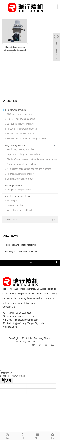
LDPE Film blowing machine (21, 124)
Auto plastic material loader (20, 210)
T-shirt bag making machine (20, 149)
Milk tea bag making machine (21, 174)
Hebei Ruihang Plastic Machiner (20, 245)
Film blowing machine (16, 110)
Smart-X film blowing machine (21, 133)
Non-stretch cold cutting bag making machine (29, 169)
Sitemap (40, 341)
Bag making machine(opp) (20, 178)
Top (52, 435)
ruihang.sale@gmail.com (26, 320)
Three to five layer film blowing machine (26, 138)
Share (7, 435)
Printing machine (13, 185)
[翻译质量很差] (9, 380)
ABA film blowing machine (19, 114)
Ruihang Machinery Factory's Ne (21, 251)
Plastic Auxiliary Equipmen (18, 196)
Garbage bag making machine (22, 164)
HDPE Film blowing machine (21, 119)
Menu (37, 435)
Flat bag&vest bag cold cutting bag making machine (32, 159)
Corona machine (15, 205)
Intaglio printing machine (19, 189)
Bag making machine (15, 145)
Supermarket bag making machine (24, 154)
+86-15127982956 (23, 313)
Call (22, 435)
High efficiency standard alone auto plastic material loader (15, 50)
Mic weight (12, 200)
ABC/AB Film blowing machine (22, 128)
